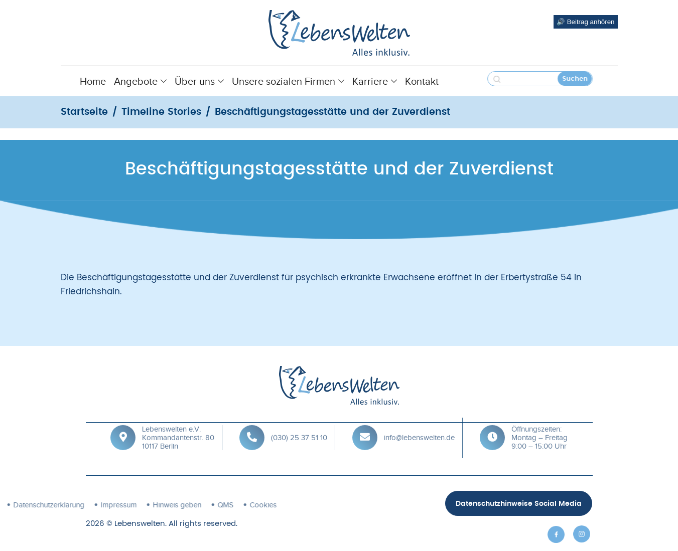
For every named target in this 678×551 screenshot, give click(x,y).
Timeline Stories (161, 112)
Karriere (374, 81)
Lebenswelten (139, 523)
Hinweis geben (115, 505)
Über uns (199, 81)
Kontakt (422, 81)
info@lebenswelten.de (419, 429)
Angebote (140, 81)
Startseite (84, 112)
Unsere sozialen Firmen (288, 81)
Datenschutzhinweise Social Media (519, 503)
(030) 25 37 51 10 (299, 429)
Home (93, 81)
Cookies (201, 505)
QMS (164, 505)
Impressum (57, 505)
